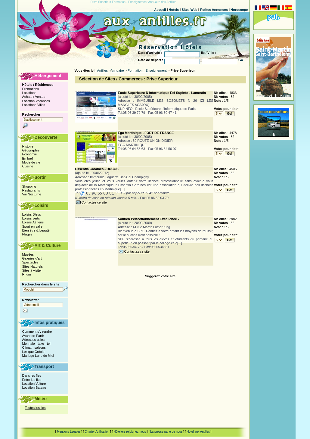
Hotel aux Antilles (198, 431)
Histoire (27, 146)
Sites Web (189, 9)
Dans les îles (31, 375)
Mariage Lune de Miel (38, 355)
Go (240, 60)
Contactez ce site (91, 202)
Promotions (30, 89)
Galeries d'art (32, 258)
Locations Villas (33, 105)
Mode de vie (31, 162)
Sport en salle (32, 226)
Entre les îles (32, 379)
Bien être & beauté (36, 230)
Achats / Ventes (33, 96)
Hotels (174, 9)
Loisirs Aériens (33, 222)
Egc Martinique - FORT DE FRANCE (146, 133)
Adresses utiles (33, 339)
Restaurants (31, 190)
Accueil (160, 9)
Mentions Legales (68, 431)
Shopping (29, 186)
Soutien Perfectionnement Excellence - (148, 219)
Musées (28, 254)
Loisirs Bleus (31, 214)
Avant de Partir (33, 336)
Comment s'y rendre (37, 331)
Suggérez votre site (160, 276)
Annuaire (117, 70)
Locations (29, 93)
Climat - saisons (34, 347)
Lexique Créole (33, 351)
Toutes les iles (35, 407)
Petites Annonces (214, 9)
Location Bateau (34, 387)
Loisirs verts (31, 218)
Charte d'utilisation (97, 431)
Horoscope (239, 9)
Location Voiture (34, 383)
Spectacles (30, 262)
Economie (29, 154)
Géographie (31, 150)
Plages (27, 234)
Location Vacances (36, 101)
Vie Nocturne (31, 194)
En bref (27, 158)
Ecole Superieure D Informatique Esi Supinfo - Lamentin (162, 93)
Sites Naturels (32, 266)
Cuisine (27, 166)
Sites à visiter (32, 270)
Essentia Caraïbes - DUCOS (97, 169)
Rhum (26, 274)
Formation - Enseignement (147, 70)
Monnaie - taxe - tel (36, 343)
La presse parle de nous (166, 431)
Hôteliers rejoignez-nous (129, 431)
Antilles (102, 70)
